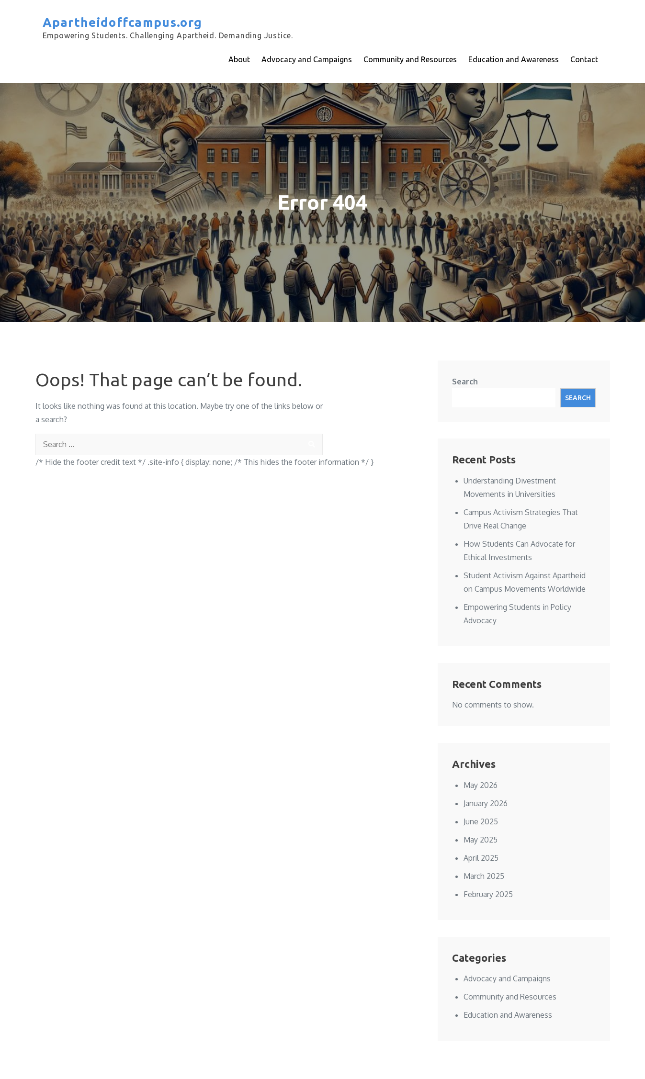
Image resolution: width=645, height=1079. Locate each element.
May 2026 (481, 785)
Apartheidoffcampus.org (123, 22)
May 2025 (481, 839)
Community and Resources (410, 59)
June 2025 (481, 821)
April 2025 (481, 858)
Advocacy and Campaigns (306, 59)
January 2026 (486, 803)
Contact (584, 59)
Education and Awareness (513, 59)
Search (465, 381)
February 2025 (488, 894)
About (239, 59)
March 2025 (484, 876)
